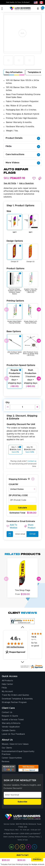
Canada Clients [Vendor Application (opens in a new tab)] (8, 730)
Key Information (14, 72)
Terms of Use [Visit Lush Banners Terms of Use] (22, 840)
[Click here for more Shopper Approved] (31, 666)
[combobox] (22, 489)
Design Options (15, 241)
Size (9, 211)
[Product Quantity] (22, 407)
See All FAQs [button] (10, 183)
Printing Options (15, 301)
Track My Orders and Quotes (15, 695)
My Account (7, 691)
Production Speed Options (21, 365)
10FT (15, 232)
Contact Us (7, 712)
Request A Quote (10, 716)
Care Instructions (23, 154)
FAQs (23, 146)
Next (39, 309)
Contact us (31, 461)
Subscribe (22, 802)
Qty (8, 402)
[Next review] (22, 662)
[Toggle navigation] (2, 8)
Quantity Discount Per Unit (21, 424)
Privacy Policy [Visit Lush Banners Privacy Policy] (35, 837)
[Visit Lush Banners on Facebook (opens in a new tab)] (28, 846)
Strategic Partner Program (14, 702)
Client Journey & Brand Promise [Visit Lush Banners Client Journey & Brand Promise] (15, 837)
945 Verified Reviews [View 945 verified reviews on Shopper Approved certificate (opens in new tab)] (15, 647)
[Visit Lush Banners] (23, 817)
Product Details (23, 138)
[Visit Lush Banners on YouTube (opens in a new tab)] (17, 846)
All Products (7, 681)
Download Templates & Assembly (17, 699)
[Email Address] (22, 795)
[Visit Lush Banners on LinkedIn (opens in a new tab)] (11, 846)
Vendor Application (11, 727)
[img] (15, 643)
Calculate (22, 508)
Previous (6, 309)
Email (31, 534)
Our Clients (7, 748)
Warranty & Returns (11, 723)
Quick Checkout (37, 858)
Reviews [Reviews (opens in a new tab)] (5, 761)
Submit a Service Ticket (13, 720)
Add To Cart (14, 855)
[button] (34, 178)
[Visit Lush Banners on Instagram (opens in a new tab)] (22, 846)
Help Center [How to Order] (7, 684)
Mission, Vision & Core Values (15, 744)
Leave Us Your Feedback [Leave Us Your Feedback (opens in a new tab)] (13, 734)
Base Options (14, 331)
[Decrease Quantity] (8, 407)
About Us (7, 740)
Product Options (15, 268)
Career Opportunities (12, 758)
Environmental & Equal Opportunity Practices (18, 752)
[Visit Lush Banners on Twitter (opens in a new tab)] (34, 846)
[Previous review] (22, 627)
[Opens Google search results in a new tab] (9, 768)
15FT (30, 232)
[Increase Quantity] (37, 407)
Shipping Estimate (18, 479)
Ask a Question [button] (26, 183)
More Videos (23, 163)
